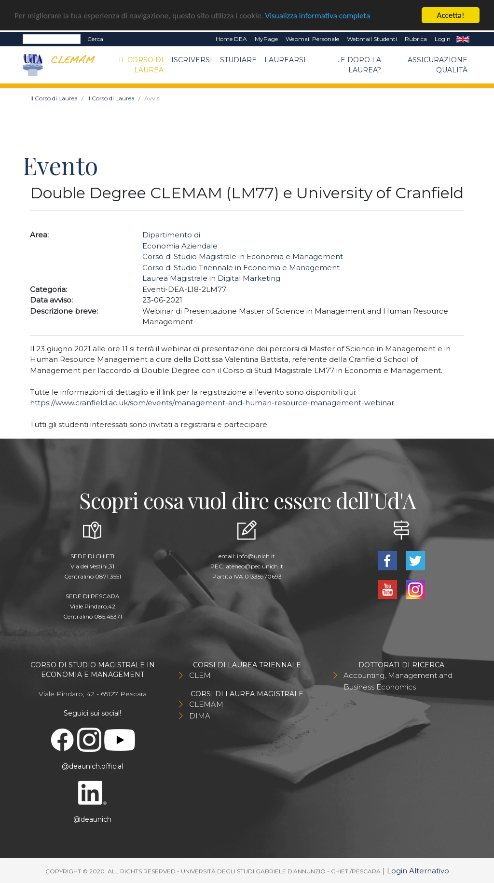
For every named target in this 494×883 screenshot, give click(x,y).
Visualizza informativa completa (317, 15)
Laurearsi (285, 59)
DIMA (199, 715)
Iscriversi (191, 59)
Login (443, 38)
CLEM (200, 675)
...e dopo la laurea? (358, 64)
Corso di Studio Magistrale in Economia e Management (242, 256)
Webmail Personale (312, 38)
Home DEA (231, 38)
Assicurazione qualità (437, 64)
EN (462, 39)
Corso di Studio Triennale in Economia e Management (241, 267)
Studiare (238, 59)
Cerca (95, 38)
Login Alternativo (418, 870)
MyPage (266, 38)
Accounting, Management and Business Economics (398, 681)
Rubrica (416, 38)
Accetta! (451, 15)
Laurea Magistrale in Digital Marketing (211, 278)
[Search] (52, 39)
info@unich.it (256, 556)
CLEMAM (206, 704)
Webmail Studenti (372, 38)
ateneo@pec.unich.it (254, 566)
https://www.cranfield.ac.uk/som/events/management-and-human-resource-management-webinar (212, 402)
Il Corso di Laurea (141, 64)
